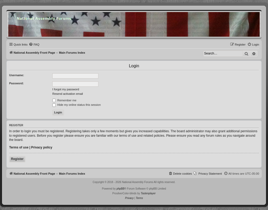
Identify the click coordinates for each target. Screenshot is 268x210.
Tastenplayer (148, 193)
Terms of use (19, 147)
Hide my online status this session (76, 104)
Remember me (64, 100)
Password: (16, 83)
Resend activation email (67, 93)
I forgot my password (65, 89)
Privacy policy (41, 147)
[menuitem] (34, 44)
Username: (16, 75)
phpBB (120, 188)
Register (17, 159)
